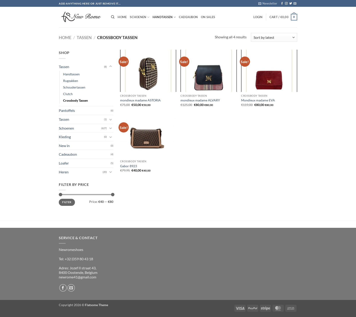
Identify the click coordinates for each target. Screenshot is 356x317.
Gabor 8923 (128, 166)
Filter (66, 202)
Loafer (64, 163)
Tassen (84, 37)
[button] (267, 3)
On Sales (208, 17)
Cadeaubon (188, 17)
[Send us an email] (295, 3)
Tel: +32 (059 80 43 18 (76, 259)
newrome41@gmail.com (77, 277)
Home (122, 17)
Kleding (65, 137)
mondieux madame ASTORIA (140, 100)
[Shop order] (274, 37)
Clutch (68, 94)
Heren (64, 172)
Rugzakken (70, 81)
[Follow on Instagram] (286, 3)
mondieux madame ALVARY (200, 100)
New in (64, 145)
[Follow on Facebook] (282, 3)
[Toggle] (110, 66)
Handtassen (164, 17)
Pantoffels (67, 110)
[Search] (112, 17)
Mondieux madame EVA (258, 100)
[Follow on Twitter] (290, 3)
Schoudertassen (74, 87)
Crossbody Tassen (75, 100)
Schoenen (139, 17)
